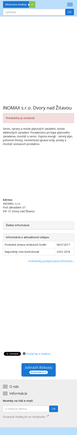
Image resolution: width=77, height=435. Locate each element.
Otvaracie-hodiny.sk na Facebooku (26, 417)
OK (69, 12)
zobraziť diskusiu (38, 369)
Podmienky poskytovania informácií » (51, 261)
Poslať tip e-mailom (38, 354)
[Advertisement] (38, 58)
